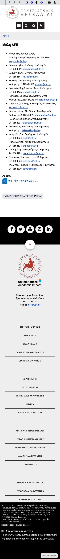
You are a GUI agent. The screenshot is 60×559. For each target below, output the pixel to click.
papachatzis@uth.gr (33, 153)
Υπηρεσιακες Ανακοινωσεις (30, 396)
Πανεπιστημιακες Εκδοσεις (30, 352)
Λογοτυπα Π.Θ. (30, 465)
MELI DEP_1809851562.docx (23, 181)
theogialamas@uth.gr (46, 99)
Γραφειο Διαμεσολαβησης (30, 439)
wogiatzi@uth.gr (31, 92)
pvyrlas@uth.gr (43, 84)
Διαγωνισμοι (30, 379)
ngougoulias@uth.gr (45, 115)
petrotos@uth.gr (31, 161)
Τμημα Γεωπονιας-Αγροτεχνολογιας (23, 196)
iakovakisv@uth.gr (31, 130)
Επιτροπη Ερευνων (30, 327)
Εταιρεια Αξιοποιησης (30, 361)
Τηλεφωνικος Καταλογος (30, 483)
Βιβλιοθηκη (30, 335)
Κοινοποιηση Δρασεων (30, 413)
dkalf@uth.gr (29, 138)
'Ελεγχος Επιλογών (18, 519)
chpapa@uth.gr (31, 145)
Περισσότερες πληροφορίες (15, 527)
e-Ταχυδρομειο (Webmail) (30, 491)
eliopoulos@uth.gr (32, 122)
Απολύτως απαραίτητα (19, 533)
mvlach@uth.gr (30, 76)
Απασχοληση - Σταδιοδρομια (30, 448)
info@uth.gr (34, 304)
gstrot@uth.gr (30, 168)
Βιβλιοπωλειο (30, 344)
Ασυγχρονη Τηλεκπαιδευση (30, 431)
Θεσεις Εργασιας (30, 387)
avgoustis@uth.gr (18, 61)
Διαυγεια (30, 404)
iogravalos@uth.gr (18, 107)
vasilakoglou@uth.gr (33, 69)
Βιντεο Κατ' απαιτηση (30, 500)
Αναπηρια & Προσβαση (30, 456)
